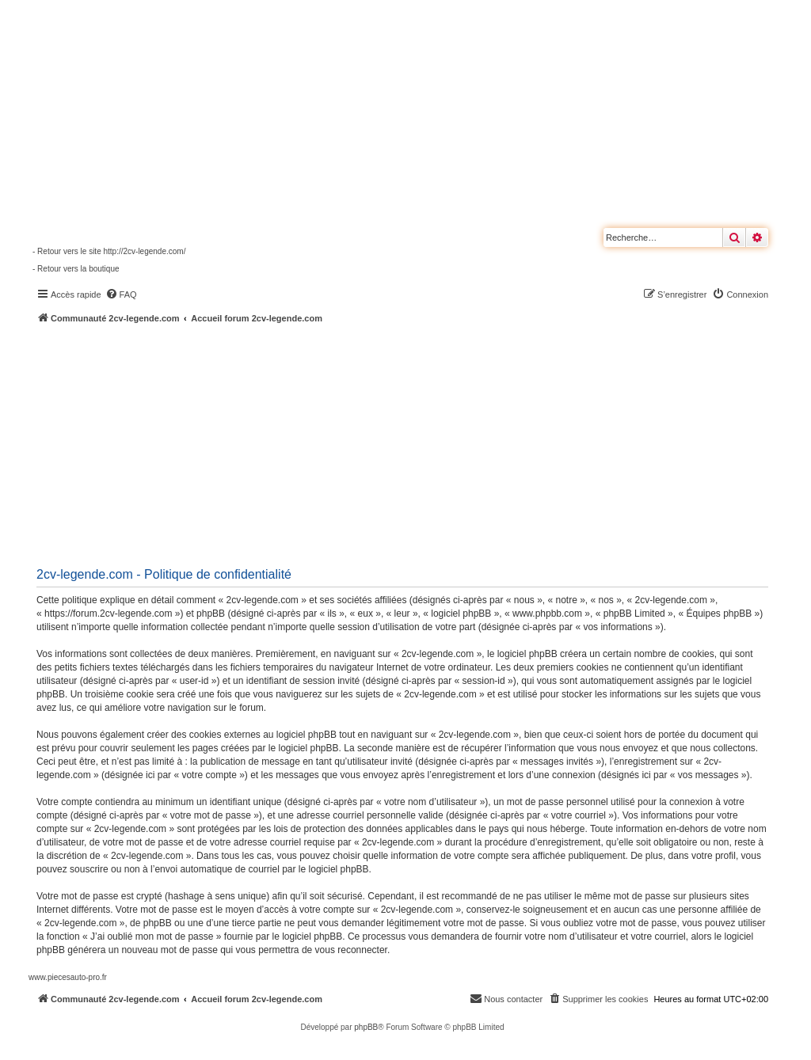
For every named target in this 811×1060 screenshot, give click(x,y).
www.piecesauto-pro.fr (68, 977)
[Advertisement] (420, 443)
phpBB (366, 1027)
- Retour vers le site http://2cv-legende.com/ (108, 251)
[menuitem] (121, 294)
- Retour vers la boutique (76, 268)
